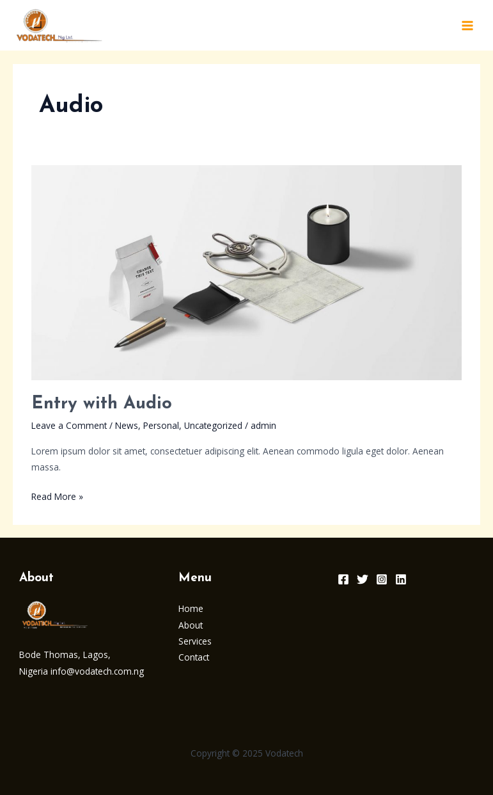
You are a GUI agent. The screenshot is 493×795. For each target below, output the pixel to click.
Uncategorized (213, 425)
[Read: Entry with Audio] (246, 271)
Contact (193, 657)
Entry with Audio (101, 404)
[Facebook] (343, 579)
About (190, 625)
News (126, 425)
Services (195, 641)
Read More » (57, 495)
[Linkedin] (401, 579)
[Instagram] (381, 579)
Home (190, 608)
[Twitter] (362, 579)
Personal (161, 425)
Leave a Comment (69, 425)
